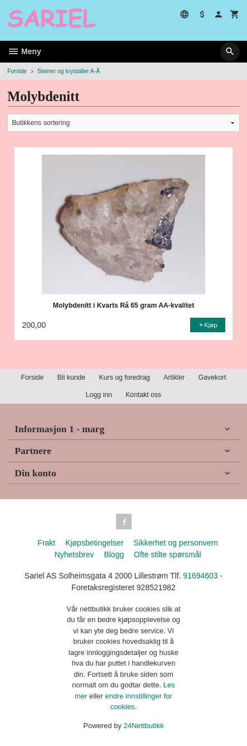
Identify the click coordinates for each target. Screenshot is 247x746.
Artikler (174, 377)
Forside (17, 71)
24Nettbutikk (144, 725)
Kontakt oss (143, 395)
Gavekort (212, 377)
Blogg (114, 554)
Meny (24, 51)
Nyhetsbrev (74, 554)
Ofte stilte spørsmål (167, 554)
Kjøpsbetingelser (94, 542)
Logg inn (99, 395)
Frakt (46, 542)
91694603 (200, 575)
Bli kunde (71, 377)
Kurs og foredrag (124, 377)
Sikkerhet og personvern (175, 542)
